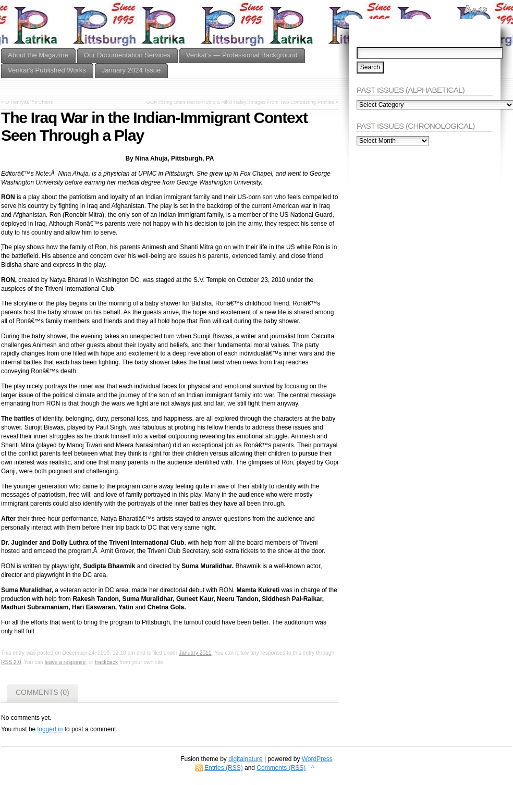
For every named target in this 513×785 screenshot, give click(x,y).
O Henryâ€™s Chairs (29, 102)
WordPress (317, 759)
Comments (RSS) (281, 767)
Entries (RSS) (223, 767)
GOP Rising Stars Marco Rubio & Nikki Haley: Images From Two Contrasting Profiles (240, 102)
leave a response (65, 662)
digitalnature (245, 759)
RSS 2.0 (11, 662)
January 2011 (195, 653)
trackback (106, 662)
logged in (50, 729)
